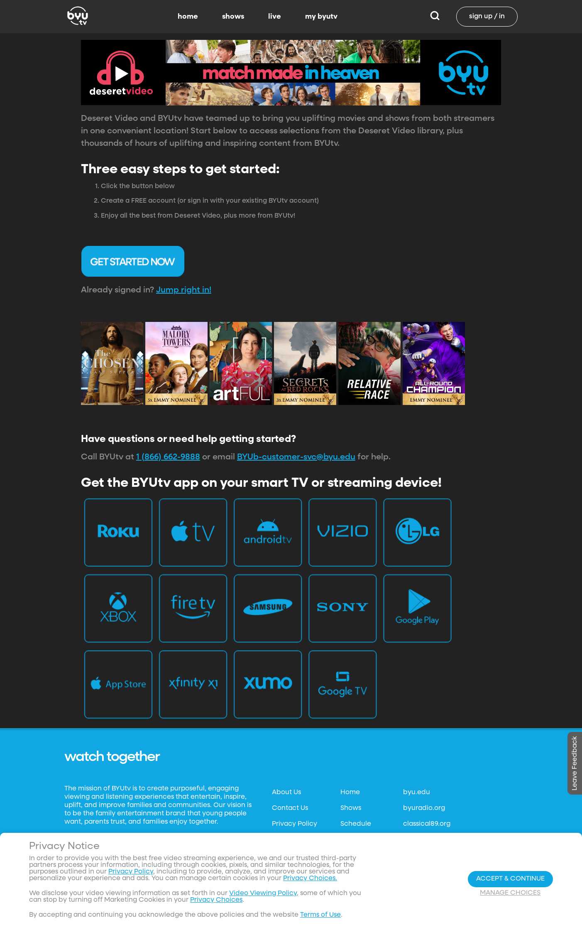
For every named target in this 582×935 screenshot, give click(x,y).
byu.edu (416, 792)
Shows (350, 808)
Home (350, 792)
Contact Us (290, 808)
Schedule (355, 824)
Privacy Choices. (310, 878)
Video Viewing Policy (263, 893)
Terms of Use (320, 915)
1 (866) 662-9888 (168, 457)
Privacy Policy (294, 824)
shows (233, 16)
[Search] (434, 17)
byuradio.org (424, 808)
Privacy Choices (216, 900)
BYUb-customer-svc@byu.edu (296, 457)
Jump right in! (183, 290)
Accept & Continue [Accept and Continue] (510, 879)
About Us (286, 792)
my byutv (321, 16)
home (188, 16)
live (274, 16)
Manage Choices (510, 893)
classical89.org (426, 824)
